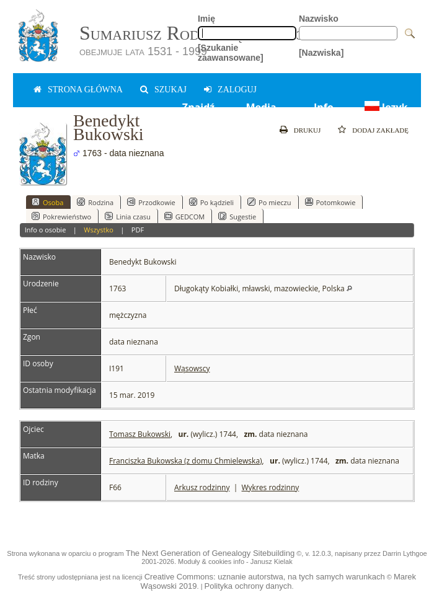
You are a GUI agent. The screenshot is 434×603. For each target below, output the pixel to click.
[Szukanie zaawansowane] (231, 53)
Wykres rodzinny (270, 487)
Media (261, 107)
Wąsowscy (192, 368)
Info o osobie (45, 229)
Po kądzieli (211, 202)
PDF (137, 229)
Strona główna (85, 89)
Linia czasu (128, 216)
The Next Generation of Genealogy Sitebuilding (210, 553)
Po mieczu (269, 202)
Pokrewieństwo (61, 216)
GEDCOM (184, 216)
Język (385, 107)
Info (324, 107)
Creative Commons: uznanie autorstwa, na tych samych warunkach (264, 576)
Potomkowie (330, 202)
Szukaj (170, 89)
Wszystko (98, 229)
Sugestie (237, 216)
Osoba (47, 202)
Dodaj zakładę (380, 130)
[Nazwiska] (321, 53)
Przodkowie (151, 202)
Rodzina (95, 202)
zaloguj (237, 89)
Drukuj (307, 130)
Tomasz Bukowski (139, 434)
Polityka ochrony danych (248, 586)
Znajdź (198, 107)
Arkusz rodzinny (201, 487)
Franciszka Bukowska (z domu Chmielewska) (185, 461)
